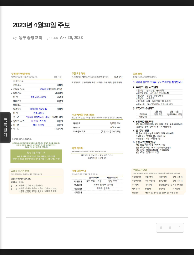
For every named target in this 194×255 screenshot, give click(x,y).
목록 (5, 127)
